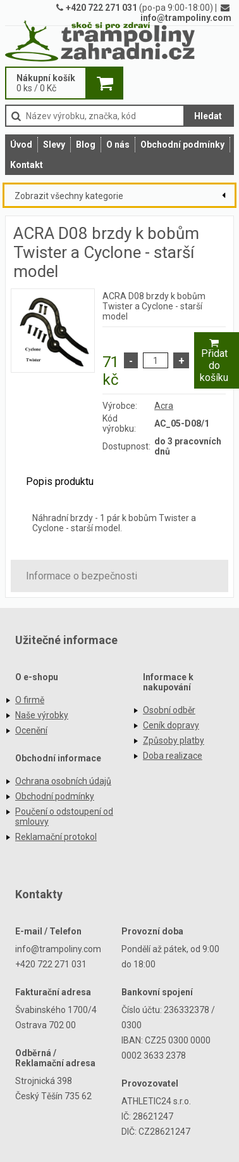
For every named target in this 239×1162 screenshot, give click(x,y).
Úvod (21, 144)
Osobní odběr (169, 710)
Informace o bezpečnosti (81, 576)
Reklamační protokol (56, 837)
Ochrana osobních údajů (63, 781)
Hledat (208, 116)
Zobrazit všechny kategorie (69, 196)
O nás (118, 144)
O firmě (29, 700)
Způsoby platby (173, 740)
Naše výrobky (41, 715)
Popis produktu (60, 481)
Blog (85, 144)
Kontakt (26, 165)
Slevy (54, 144)
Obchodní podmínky (182, 144)
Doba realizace (172, 756)
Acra (163, 406)
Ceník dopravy (171, 725)
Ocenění (31, 730)
